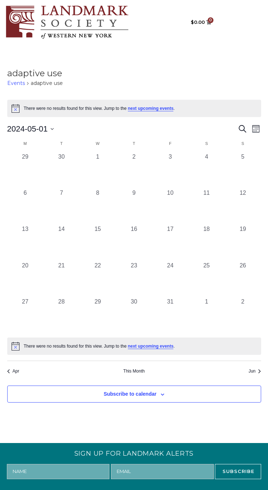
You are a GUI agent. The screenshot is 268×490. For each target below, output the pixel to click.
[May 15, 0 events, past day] (97, 243)
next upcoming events (151, 108)
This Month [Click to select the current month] (133, 371)
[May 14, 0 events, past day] (61, 243)
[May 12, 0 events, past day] (243, 207)
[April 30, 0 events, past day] (61, 170)
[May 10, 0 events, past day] (170, 207)
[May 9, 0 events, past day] (134, 207)
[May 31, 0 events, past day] (170, 315)
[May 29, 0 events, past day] (97, 315)
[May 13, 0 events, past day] (25, 243)
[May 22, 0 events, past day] (97, 279)
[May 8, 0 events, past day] (97, 207)
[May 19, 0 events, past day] (243, 243)
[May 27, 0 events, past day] (25, 315)
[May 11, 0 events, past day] (207, 207)
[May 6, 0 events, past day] (25, 207)
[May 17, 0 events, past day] (170, 243)
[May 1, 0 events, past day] (97, 170)
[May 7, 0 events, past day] (61, 207)
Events (16, 83)
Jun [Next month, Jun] (254, 371)
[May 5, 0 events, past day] (243, 170)
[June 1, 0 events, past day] (207, 315)
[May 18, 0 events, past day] (207, 243)
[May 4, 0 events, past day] (207, 170)
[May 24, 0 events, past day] (170, 279)
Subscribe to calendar (130, 394)
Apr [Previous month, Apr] (13, 371)
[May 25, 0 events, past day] (207, 279)
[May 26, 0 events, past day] (243, 279)
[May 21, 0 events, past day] (61, 279)
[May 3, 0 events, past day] (170, 170)
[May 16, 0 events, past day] (134, 243)
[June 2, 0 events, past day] (243, 315)
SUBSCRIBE (238, 471)
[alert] (134, 108)
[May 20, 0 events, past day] (25, 279)
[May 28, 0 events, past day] (61, 315)
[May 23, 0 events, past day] (134, 279)
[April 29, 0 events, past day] (25, 170)
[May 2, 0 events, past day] (134, 170)
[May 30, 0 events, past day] (134, 315)
